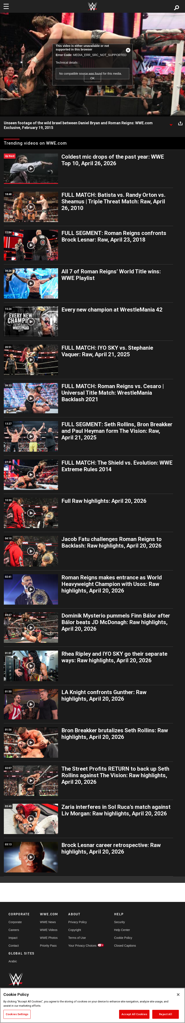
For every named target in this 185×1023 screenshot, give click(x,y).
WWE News (48, 922)
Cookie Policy (123, 937)
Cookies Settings (17, 1014)
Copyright (74, 930)
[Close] (178, 994)
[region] (92, 1005)
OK (92, 78)
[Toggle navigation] (6, 6)
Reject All (165, 1014)
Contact (14, 945)
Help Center (122, 930)
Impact (13, 937)
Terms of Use (77, 937)
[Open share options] (180, 123)
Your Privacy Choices (82, 945)
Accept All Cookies (134, 1014)
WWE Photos (49, 937)
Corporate (15, 922)
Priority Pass (48, 945)
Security (119, 922)
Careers (14, 930)
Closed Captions (125, 945)
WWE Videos (48, 930)
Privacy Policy (77, 922)
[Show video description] (171, 123)
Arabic (13, 961)
